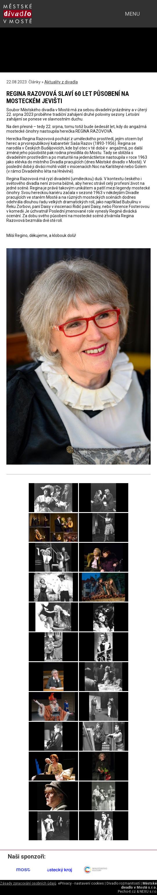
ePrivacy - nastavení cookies (81, 883)
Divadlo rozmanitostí (123, 883)
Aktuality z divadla (61, 82)
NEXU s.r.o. (148, 891)
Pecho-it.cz (127, 891)
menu (132, 14)
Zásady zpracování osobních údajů (28, 883)
